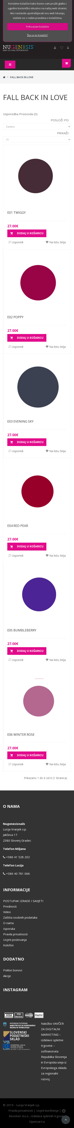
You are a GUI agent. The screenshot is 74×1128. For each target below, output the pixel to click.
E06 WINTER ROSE (21, 734)
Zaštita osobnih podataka (20, 917)
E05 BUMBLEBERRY (21, 630)
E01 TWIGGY (16, 212)
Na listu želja (56, 242)
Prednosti (10, 906)
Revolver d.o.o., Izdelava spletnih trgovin (37, 1116)
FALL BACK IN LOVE (21, 77)
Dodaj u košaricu (26, 233)
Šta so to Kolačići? (37, 35)
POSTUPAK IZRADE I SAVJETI (23, 901)
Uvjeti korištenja (47, 1110)
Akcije (7, 976)
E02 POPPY (15, 317)
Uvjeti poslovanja (15, 940)
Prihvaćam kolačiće (37, 26)
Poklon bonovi (12, 970)
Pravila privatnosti (15, 934)
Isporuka (9, 929)
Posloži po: (60, 120)
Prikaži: (63, 133)
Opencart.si (37, 1121)
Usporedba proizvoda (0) (20, 114)
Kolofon (8, 945)
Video (7, 912)
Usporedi (15, 242)
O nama (8, 923)
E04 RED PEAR (17, 526)
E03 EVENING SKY (20, 421)
